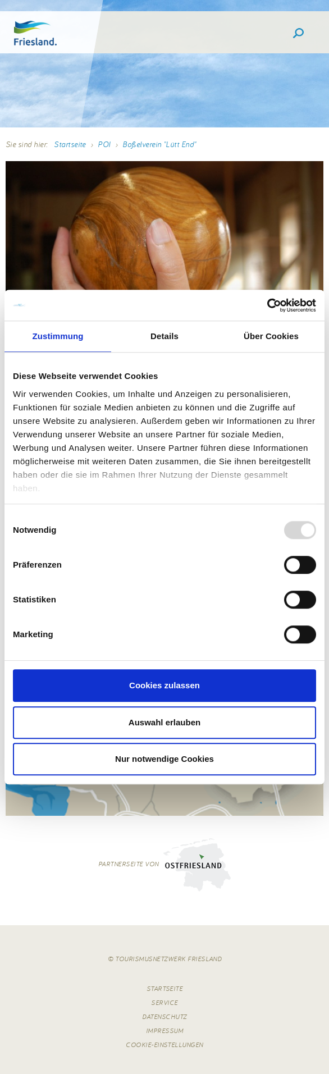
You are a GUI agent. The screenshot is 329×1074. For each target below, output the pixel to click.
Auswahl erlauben (164, 722)
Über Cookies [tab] (271, 336)
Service (164, 1002)
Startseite (70, 144)
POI (104, 144)
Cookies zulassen (164, 685)
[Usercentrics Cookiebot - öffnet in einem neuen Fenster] (267, 305)
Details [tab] (164, 336)
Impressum (164, 1030)
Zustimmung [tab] (58, 336)
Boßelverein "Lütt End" (159, 144)
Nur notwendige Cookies (164, 759)
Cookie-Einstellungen (164, 1044)
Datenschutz (164, 1016)
